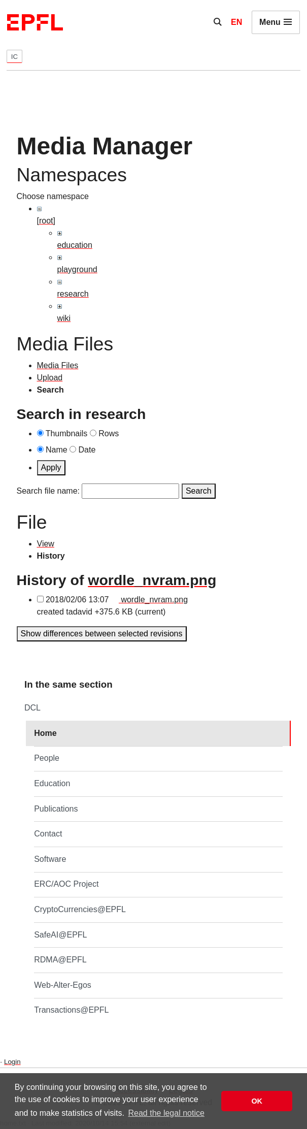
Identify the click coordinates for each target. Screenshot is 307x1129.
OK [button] (256, 1101)
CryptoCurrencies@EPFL (80, 909)
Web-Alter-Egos (62, 985)
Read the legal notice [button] (166, 1113)
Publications (56, 808)
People (46, 758)
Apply (51, 467)
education (74, 245)
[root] (46, 220)
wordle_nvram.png (152, 580)
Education (52, 783)
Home (45, 733)
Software (50, 859)
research (73, 293)
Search (199, 491)
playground (77, 269)
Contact (48, 833)
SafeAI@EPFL (60, 934)
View (45, 543)
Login (12, 1062)
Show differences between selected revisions (102, 633)
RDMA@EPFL (60, 959)
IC (14, 56)
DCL (32, 707)
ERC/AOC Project (66, 884)
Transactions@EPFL (71, 1010)
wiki (64, 318)
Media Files (58, 365)
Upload (50, 377)
